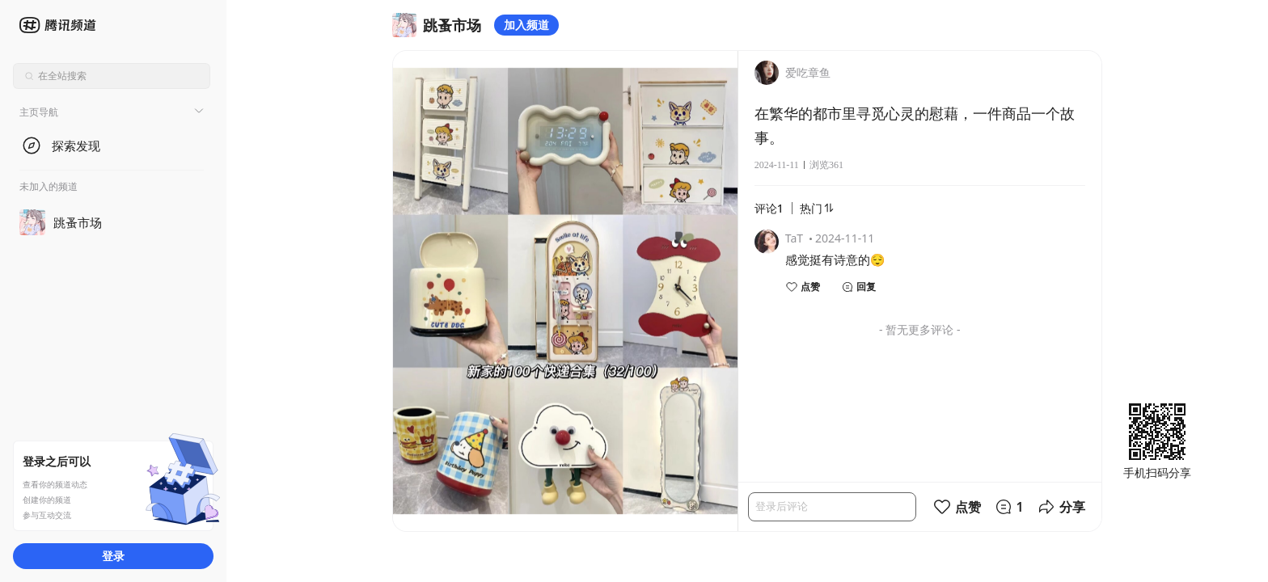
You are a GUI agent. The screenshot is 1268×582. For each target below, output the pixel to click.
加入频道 (526, 24)
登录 (113, 555)
